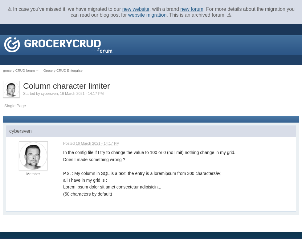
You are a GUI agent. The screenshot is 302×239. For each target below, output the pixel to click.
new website (135, 9)
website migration (147, 15)
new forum (191, 9)
